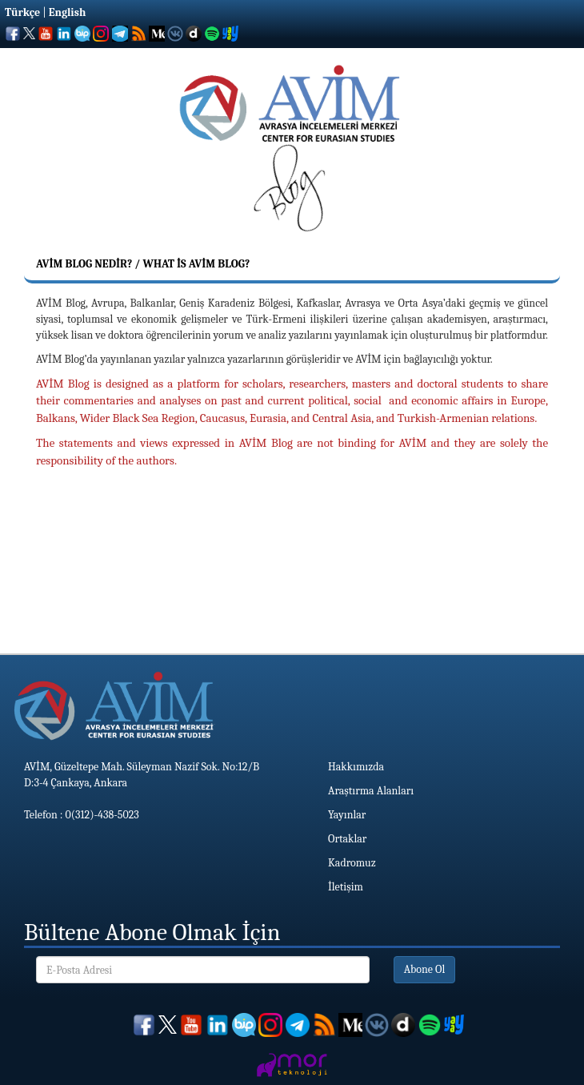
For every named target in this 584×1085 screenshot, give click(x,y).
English (67, 12)
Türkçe (22, 12)
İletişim (345, 887)
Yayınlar (347, 815)
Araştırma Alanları (371, 791)
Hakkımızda (356, 767)
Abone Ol (425, 969)
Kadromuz (352, 863)
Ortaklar (347, 839)
